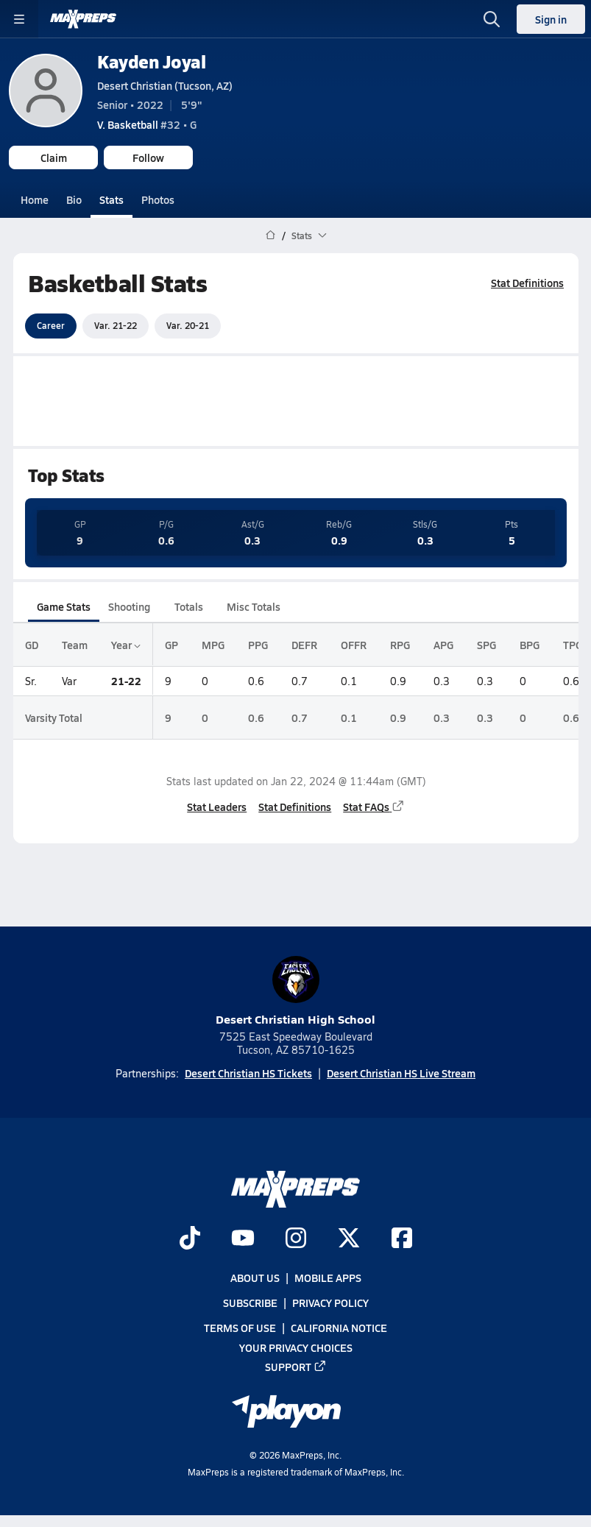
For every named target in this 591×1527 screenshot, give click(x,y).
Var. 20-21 (187, 325)
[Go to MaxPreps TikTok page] (190, 1239)
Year (126, 644)
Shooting (129, 605)
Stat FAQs (374, 806)
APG (443, 644)
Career (51, 325)
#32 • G (147, 124)
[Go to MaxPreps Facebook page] (402, 1239)
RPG (400, 644)
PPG (258, 644)
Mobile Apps (327, 1277)
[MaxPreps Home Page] (270, 235)
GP (171, 644)
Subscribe (250, 1302)
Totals (188, 605)
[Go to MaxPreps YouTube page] (243, 1239)
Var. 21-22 (115, 325)
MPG (213, 644)
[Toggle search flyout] (492, 19)
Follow (148, 157)
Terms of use (240, 1327)
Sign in (551, 19)
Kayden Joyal (151, 61)
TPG (572, 644)
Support (296, 1366)
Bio (74, 199)
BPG (529, 644)
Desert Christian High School (295, 991)
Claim (53, 157)
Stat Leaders (217, 806)
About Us (255, 1277)
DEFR (304, 644)
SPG (486, 644)
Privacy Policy (330, 1302)
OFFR (354, 644)
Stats (111, 199)
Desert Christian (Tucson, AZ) (165, 85)
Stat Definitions (527, 282)
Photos (157, 199)
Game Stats (64, 605)
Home (35, 199)
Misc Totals (253, 605)
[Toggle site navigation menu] (19, 19)
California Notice (339, 1327)
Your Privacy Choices (296, 1346)
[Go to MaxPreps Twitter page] (349, 1239)
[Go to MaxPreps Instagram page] (296, 1239)
